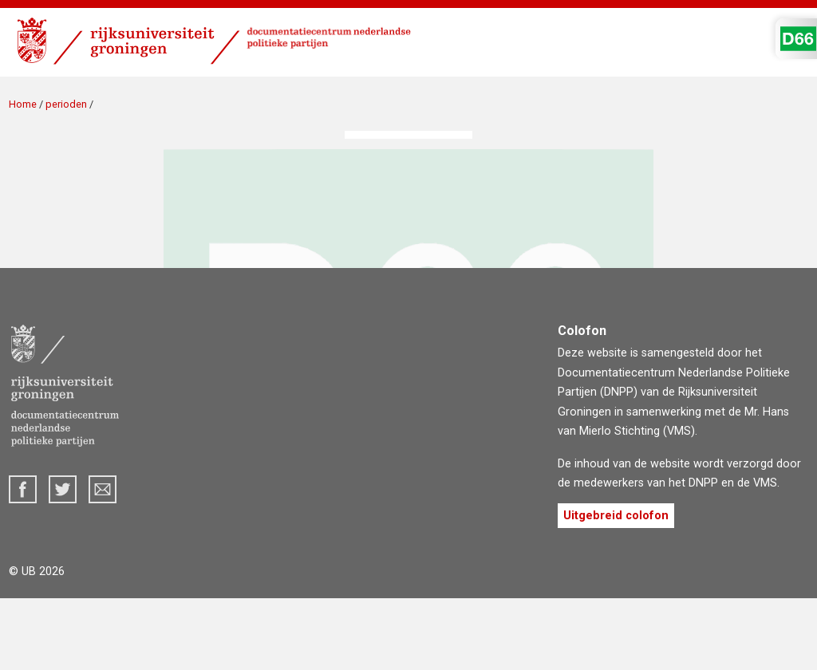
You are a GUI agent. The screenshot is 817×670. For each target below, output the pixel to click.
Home (23, 104)
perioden (66, 104)
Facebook (23, 489)
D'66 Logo (798, 39)
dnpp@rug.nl (102, 489)
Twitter (63, 489)
